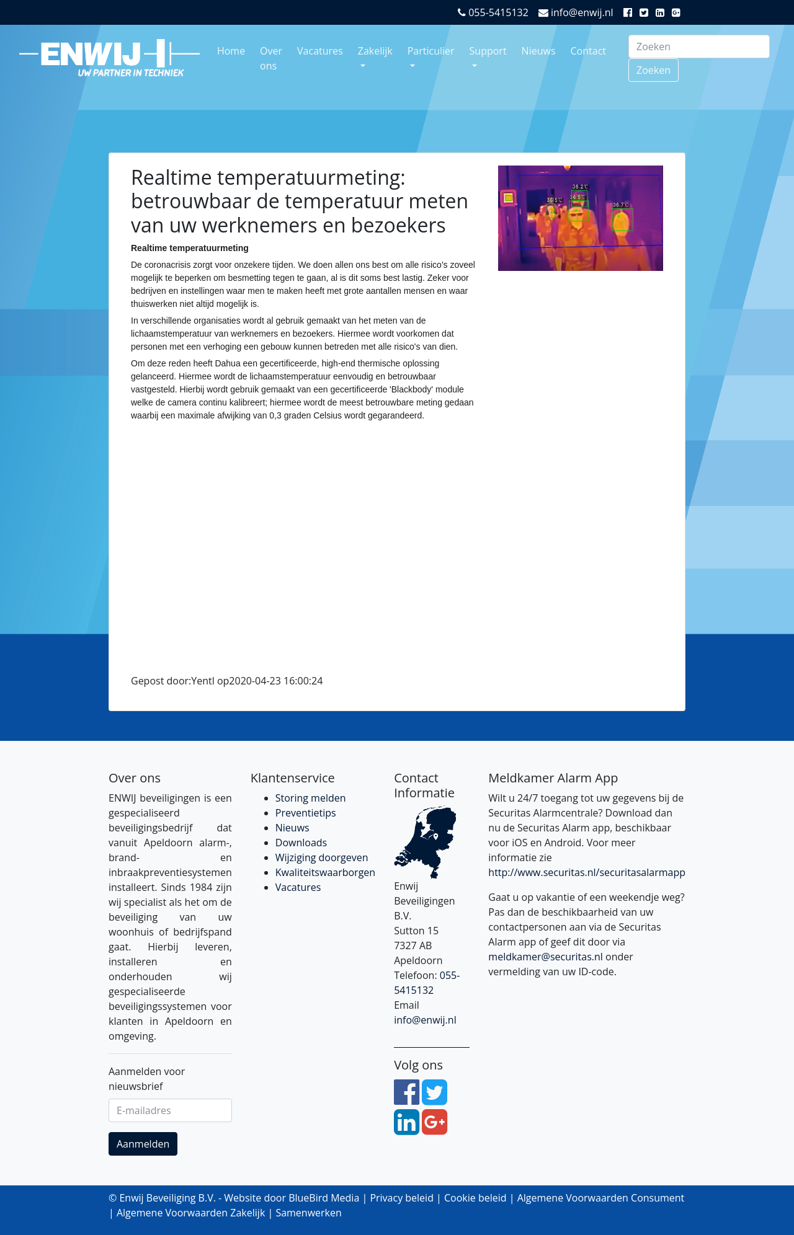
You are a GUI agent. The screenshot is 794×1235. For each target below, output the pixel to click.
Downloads (301, 842)
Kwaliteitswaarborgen (325, 872)
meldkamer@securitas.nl (545, 956)
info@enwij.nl (575, 12)
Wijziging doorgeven (321, 857)
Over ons (271, 58)
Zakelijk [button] (375, 51)
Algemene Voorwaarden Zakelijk (191, 1213)
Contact (588, 51)
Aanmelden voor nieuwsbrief (147, 1079)
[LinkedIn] (662, 12)
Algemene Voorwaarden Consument (601, 1198)
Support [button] (488, 51)
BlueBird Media (323, 1198)
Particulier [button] (431, 51)
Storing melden (310, 798)
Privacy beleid (402, 1198)
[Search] (699, 46)
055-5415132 (493, 12)
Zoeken (653, 70)
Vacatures (320, 51)
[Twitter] (646, 12)
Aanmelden (143, 1144)
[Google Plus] (678, 12)
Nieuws (539, 51)
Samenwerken (308, 1213)
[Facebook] (630, 12)
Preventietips (305, 813)
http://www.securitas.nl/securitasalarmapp (586, 872)
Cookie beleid (475, 1198)
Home (231, 51)
